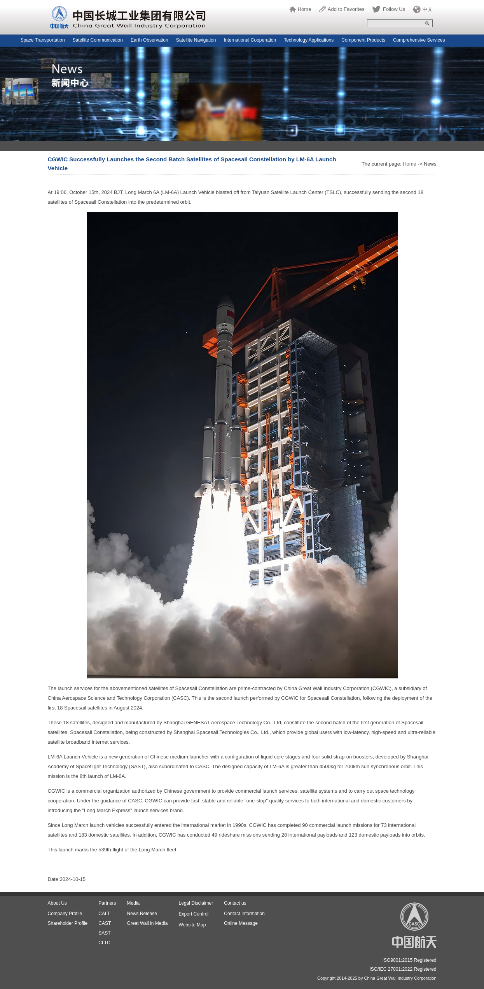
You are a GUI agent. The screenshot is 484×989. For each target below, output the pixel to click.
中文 (428, 9)
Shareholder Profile (68, 923)
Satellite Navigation (196, 40)
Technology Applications (309, 40)
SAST (104, 933)
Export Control (194, 914)
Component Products (363, 40)
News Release (142, 913)
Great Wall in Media (147, 923)
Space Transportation (43, 40)
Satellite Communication (98, 40)
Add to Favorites (346, 9)
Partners (107, 903)
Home (304, 9)
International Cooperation (250, 40)
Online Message (241, 923)
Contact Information (244, 913)
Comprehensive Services (419, 40)
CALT (104, 913)
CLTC (104, 942)
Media (133, 903)
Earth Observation (149, 40)
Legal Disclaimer (196, 903)
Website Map (192, 925)
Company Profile (65, 913)
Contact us (235, 903)
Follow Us (394, 9)
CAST (104, 923)
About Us (57, 903)
